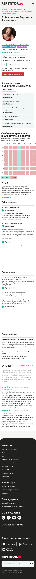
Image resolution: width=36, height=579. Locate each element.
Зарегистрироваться (8, 486)
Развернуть (6, 197)
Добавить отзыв (26, 365)
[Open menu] (33, 3)
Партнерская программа (10, 459)
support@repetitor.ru (9, 503)
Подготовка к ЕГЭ (19, 57)
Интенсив (20, 60)
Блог (3, 456)
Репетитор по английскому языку (15, 44)
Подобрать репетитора (9, 449)
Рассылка (5, 493)
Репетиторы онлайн (8, 463)
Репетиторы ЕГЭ (7, 466)
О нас (3, 452)
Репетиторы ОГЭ (7, 473)
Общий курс (7, 57)
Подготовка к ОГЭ (9, 60)
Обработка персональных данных (13, 506)
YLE (4, 64)
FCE (18, 64)
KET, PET (11, 64)
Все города (5, 476)
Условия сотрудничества (10, 490)
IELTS (28, 60)
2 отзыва (16, 52)
